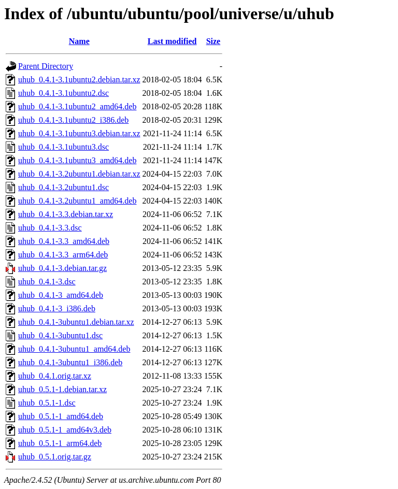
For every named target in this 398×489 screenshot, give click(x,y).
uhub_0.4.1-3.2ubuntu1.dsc (63, 187)
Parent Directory (45, 66)
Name (79, 41)
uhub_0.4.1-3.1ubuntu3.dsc (63, 146)
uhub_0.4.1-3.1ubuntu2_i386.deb (73, 120)
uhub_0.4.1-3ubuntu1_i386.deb (70, 362)
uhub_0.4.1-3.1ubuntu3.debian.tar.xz (79, 133)
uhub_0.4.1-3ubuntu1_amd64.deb (74, 348)
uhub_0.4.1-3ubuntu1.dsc (60, 335)
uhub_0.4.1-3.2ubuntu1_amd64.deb (77, 200)
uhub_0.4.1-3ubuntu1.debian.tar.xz (76, 322)
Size (213, 41)
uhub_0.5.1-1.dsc (47, 402)
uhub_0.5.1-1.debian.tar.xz (62, 389)
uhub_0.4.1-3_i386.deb (56, 308)
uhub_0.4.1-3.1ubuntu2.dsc (63, 93)
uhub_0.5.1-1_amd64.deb (60, 416)
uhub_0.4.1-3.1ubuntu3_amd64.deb (77, 160)
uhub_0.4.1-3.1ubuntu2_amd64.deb (77, 106)
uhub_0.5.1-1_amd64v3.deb (64, 429)
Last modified (172, 41)
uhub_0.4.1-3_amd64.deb (60, 295)
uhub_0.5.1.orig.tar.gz (54, 456)
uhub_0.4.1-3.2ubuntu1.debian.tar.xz (79, 173)
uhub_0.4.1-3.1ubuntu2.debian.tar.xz (79, 79)
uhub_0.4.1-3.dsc (47, 281)
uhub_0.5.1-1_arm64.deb (60, 443)
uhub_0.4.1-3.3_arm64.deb (63, 254)
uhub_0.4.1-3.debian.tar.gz (62, 268)
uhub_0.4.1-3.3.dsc (50, 227)
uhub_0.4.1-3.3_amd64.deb (63, 241)
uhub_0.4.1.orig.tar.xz (54, 375)
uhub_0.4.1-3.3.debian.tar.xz (65, 214)
